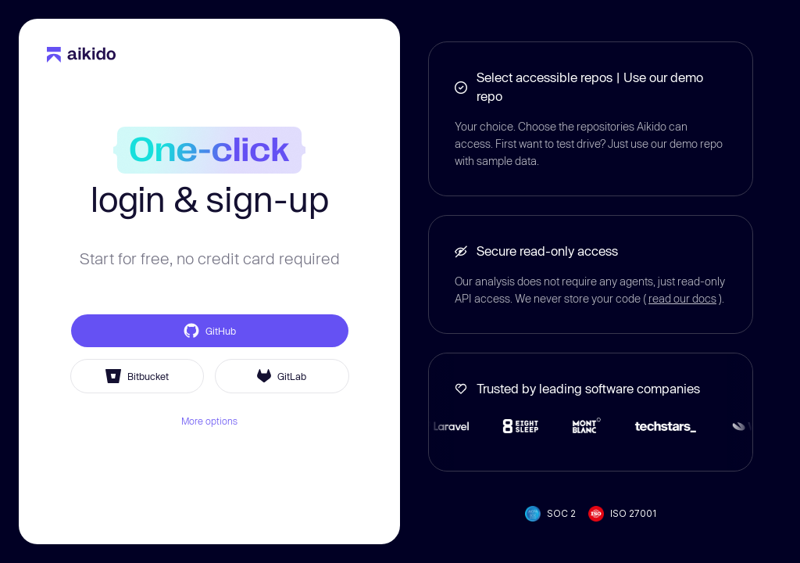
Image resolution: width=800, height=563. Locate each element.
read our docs (682, 298)
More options (209, 420)
